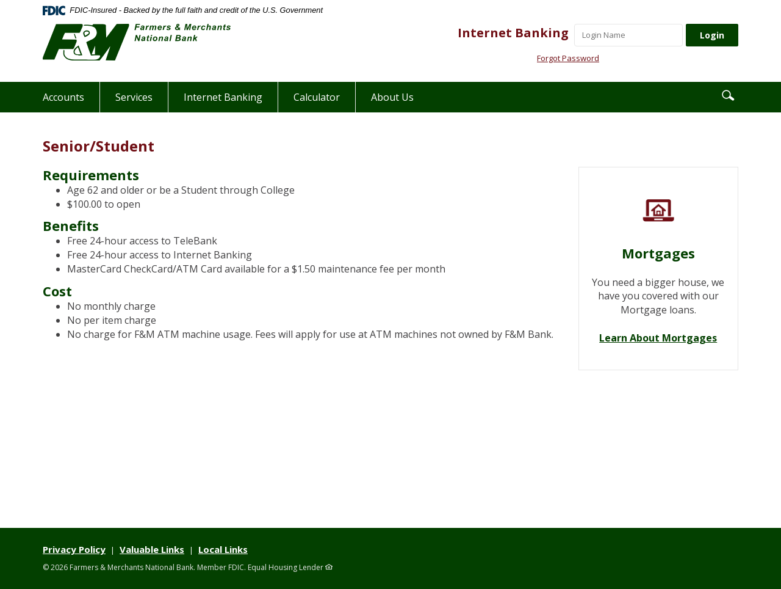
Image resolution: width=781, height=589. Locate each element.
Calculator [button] (316, 97)
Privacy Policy (74, 549)
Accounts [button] (63, 97)
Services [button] (134, 97)
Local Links (223, 549)
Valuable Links (152, 549)
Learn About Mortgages (658, 338)
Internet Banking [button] (223, 97)
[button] (728, 95)
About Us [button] (392, 97)
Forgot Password (568, 58)
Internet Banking (513, 32)
